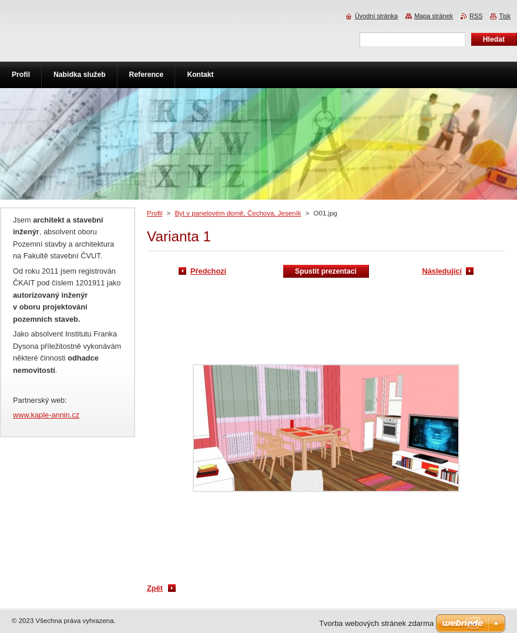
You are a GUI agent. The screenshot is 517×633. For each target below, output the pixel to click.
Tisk (505, 15)
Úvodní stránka (376, 15)
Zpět (155, 588)
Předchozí (208, 271)
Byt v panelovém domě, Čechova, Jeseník (237, 213)
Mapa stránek (433, 15)
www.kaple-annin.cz (46, 414)
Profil (154, 213)
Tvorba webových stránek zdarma (376, 623)
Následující (442, 271)
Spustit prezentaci (326, 271)
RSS (475, 15)
